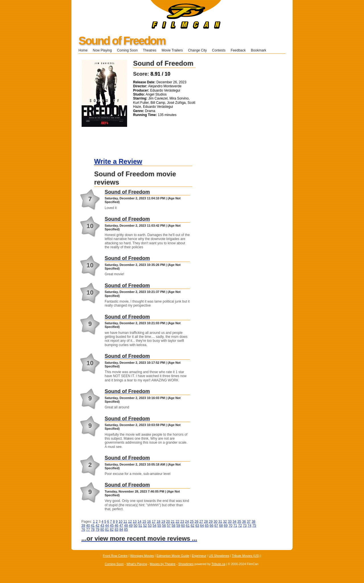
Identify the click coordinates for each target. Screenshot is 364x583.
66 (211, 526)
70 (230, 526)
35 (239, 522)
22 (177, 522)
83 (116, 530)
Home (83, 50)
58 (173, 526)
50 (135, 526)
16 (149, 522)
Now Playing (102, 50)
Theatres (149, 50)
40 (88, 526)
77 (88, 530)
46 (116, 526)
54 (154, 526)
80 (102, 530)
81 (107, 530)
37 (249, 522)
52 (145, 526)
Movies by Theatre (162, 564)
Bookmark (260, 50)
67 (216, 526)
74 (249, 526)
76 (83, 530)
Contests (219, 50)
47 (121, 526)
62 (192, 526)
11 (125, 522)
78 (92, 530)
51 (140, 526)
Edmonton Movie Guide (172, 555)
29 (210, 522)
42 (97, 526)
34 (234, 522)
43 (102, 526)
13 (134, 522)
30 (215, 522)
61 (187, 526)
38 (253, 522)
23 (182, 522)
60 (183, 526)
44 (107, 526)
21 (173, 522)
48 (126, 526)
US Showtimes (219, 555)
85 (126, 530)
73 (245, 526)
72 (240, 526)
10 (120, 522)
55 (159, 526)
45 (111, 526)
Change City (197, 50)
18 (158, 522)
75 (254, 526)
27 (201, 522)
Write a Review (118, 161)
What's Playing (137, 564)
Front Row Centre (115, 555)
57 (169, 526)
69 (226, 526)
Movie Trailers (172, 50)
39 (83, 526)
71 (235, 526)
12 (130, 522)
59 (178, 526)
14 (139, 522)
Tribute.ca (219, 564)
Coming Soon (127, 50)
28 (206, 522)
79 (97, 530)
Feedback (238, 50)
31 (220, 522)
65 (206, 526)
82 (111, 530)
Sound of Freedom (121, 40)
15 (144, 522)
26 (196, 522)
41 (92, 526)
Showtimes (186, 564)
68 (221, 526)
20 (168, 522)
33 (229, 522)
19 (163, 522)
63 (197, 526)
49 (131, 526)
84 (121, 530)
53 (150, 526)
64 (202, 526)
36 (244, 522)
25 (192, 522)
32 (225, 522)
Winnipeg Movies (142, 555)
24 (187, 522)
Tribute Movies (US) (245, 555)
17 (154, 522)
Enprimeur (199, 555)
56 (164, 526)
